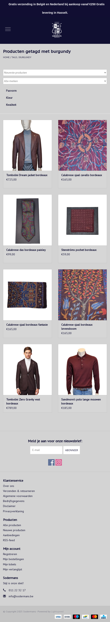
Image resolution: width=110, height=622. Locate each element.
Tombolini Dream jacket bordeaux (26, 175)
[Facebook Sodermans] (51, 462)
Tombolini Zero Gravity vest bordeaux (23, 401)
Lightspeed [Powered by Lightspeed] (57, 611)
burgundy (25, 57)
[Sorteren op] (55, 72)
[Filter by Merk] (55, 81)
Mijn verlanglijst (12, 569)
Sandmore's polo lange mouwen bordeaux (81, 401)
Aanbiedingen (11, 535)
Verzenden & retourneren (19, 491)
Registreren (10, 554)
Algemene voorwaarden (18, 496)
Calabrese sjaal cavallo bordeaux (81, 175)
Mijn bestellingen (13, 559)
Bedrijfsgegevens (13, 501)
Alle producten (12, 525)
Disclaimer (9, 506)
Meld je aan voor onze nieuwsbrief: (55, 441)
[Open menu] (8, 29)
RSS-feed (9, 540)
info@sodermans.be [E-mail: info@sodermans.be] (21, 596)
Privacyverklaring (13, 511)
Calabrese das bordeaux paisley (26, 250)
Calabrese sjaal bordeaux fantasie (27, 324)
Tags (14, 57)
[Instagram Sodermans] (58, 462)
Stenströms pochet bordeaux (78, 250)
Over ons (8, 486)
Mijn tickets (9, 564)
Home (6, 57)
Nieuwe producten (14, 530)
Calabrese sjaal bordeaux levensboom (76, 327)
